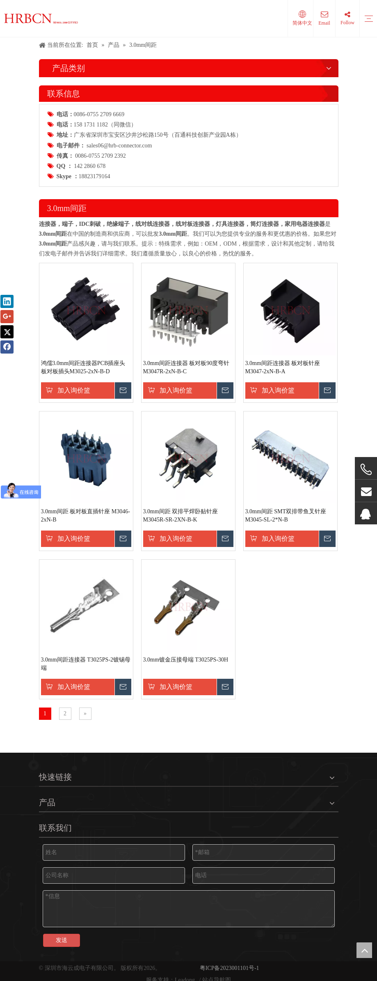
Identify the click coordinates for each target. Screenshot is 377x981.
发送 (61, 940)
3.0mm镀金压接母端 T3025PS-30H (185, 660)
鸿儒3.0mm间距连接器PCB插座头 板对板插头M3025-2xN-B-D (83, 367)
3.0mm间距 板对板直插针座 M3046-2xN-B (85, 515)
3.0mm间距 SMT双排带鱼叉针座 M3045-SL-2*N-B (286, 515)
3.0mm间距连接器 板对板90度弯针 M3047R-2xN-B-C (186, 367)
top (364, 950)
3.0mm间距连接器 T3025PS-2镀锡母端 (86, 664)
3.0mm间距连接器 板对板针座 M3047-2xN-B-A (282, 367)
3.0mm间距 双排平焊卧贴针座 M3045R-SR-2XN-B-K (180, 515)
